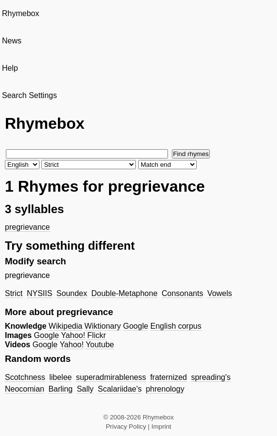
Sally (85, 389)
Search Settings (29, 95)
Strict (13, 293)
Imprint (161, 426)
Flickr (96, 335)
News (11, 41)
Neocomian (24, 389)
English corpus (176, 326)
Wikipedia (65, 326)
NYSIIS (39, 293)
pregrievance (27, 227)
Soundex (71, 293)
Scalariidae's (120, 389)
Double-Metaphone (124, 293)
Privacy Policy (126, 426)
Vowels (219, 293)
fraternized (168, 377)
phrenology (165, 389)
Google (135, 326)
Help (10, 68)
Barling (60, 389)
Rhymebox (20, 13)
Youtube (100, 344)
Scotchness (25, 377)
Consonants (182, 293)
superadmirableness (111, 377)
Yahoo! (73, 335)
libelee (60, 377)
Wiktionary (103, 326)
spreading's (210, 377)
